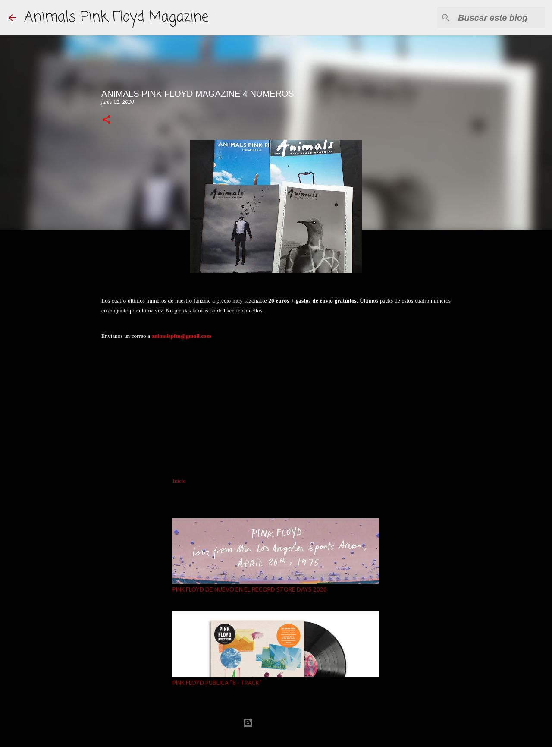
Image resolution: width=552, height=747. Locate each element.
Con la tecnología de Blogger (276, 722)
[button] (106, 120)
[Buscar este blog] (500, 17)
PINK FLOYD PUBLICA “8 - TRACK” (217, 682)
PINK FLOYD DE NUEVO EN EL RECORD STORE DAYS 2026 (249, 589)
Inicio (179, 481)
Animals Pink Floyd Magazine (116, 17)
